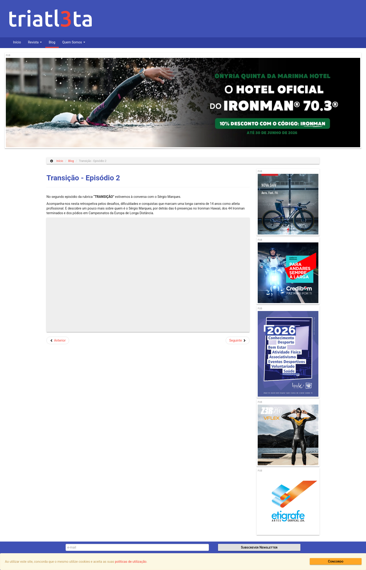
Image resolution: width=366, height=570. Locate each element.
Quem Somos (73, 42)
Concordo (335, 561)
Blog (52, 42)
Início (17, 42)
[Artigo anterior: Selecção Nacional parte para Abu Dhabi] (57, 340)
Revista (35, 42)
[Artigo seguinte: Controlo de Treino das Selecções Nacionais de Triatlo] (238, 340)
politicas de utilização (131, 561)
